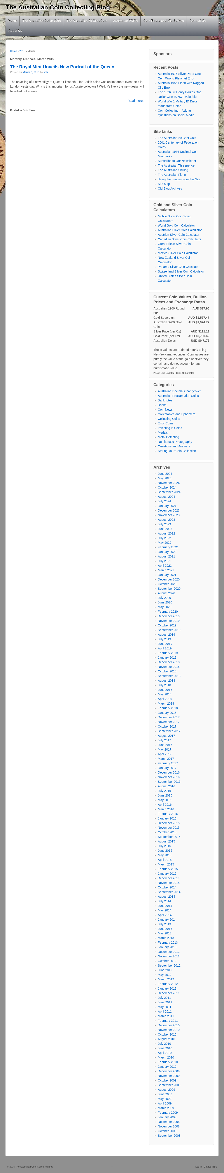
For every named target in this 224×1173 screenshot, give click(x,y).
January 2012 (167, 988)
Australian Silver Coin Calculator (180, 230)
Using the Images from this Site (179, 179)
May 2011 (164, 1007)
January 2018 (167, 712)
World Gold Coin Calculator (176, 225)
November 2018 (169, 666)
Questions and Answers (174, 446)
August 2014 (166, 896)
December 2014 (169, 878)
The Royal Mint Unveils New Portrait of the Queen (62, 66)
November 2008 (169, 1126)
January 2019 (167, 657)
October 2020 (167, 584)
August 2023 (166, 519)
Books (162, 405)
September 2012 (169, 965)
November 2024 (169, 483)
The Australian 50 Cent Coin (86, 21)
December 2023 (169, 510)
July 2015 (164, 846)
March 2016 (166, 809)
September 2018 (169, 676)
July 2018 (164, 685)
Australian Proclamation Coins (178, 395)
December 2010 (169, 1025)
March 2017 (166, 758)
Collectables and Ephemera (177, 414)
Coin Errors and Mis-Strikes (164, 21)
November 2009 (169, 1076)
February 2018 (168, 708)
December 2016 (169, 772)
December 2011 (169, 993)
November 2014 (169, 883)
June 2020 (165, 602)
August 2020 (166, 593)
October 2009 (167, 1080)
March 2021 (166, 570)
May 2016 (164, 800)
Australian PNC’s (125, 21)
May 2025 (164, 478)
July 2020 (164, 598)
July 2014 (164, 901)
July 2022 (164, 538)
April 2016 (165, 804)
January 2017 (167, 768)
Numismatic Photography (175, 441)
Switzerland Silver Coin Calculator (181, 271)
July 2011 (164, 997)
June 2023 (165, 529)
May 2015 (164, 855)
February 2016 (168, 814)
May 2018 (164, 694)
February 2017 (168, 763)
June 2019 (165, 643)
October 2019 (167, 625)
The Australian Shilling (173, 170)
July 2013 (164, 924)
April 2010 (165, 1053)
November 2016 (169, 777)
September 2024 (169, 492)
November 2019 (169, 621)
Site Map (164, 184)
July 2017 (164, 740)
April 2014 (165, 915)
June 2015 (165, 850)
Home (12, 21)
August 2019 (166, 634)
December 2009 (169, 1071)
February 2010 (168, 1062)
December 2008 (169, 1122)
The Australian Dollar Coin (42, 21)
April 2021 (165, 565)
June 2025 (165, 473)
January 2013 (167, 947)
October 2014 (167, 887)
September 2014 (169, 892)
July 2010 (164, 1043)
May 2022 (164, 542)
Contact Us (197, 21)
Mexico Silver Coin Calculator (178, 253)
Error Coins (165, 423)
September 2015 (169, 837)
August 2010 (166, 1039)
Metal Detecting (168, 437)
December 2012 (169, 951)
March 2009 (166, 1108)
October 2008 (167, 1131)
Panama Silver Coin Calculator (179, 267)
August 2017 (166, 735)
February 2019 (168, 653)
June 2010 (165, 1048)
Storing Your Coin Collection (177, 451)
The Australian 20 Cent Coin (177, 138)
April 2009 (165, 1103)
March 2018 (166, 703)
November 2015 (169, 827)
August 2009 (166, 1089)
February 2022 (168, 547)
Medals (163, 432)
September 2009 (169, 1085)
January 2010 (167, 1066)
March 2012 (166, 979)
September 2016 (169, 781)
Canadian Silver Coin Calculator (179, 239)
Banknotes (165, 400)
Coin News (29, 110)
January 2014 (167, 919)
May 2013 (164, 933)
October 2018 (167, 671)
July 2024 (164, 501)
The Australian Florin (172, 174)
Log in (198, 1166)
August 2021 (166, 556)
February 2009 (168, 1112)
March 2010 (166, 1057)
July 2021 (164, 561)
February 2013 (168, 942)
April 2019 (165, 648)
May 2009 (164, 1099)
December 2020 (169, 579)
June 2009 (165, 1094)
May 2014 (164, 910)
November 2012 (169, 956)
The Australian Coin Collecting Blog (58, 7)
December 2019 (169, 616)
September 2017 (169, 731)
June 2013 (165, 928)
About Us (15, 30)
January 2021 (167, 575)
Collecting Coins (169, 418)
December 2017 (169, 717)
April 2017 (165, 754)
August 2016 (166, 786)
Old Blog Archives (170, 188)
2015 (22, 51)
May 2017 (164, 749)
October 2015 (167, 832)
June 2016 (165, 795)
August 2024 (166, 496)
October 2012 (167, 961)
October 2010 (167, 1034)
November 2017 (169, 722)
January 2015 (167, 873)
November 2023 (169, 515)
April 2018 (165, 699)
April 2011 (165, 1011)
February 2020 (168, 611)
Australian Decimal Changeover (179, 391)
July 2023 (164, 524)
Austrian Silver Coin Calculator (179, 234)
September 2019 (169, 630)
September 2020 (169, 588)
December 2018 (169, 662)
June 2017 (165, 745)
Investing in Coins (170, 428)
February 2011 (168, 1020)
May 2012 (164, 974)
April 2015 (165, 860)
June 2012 (165, 970)
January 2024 (167, 506)
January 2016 (167, 818)
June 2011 (165, 1002)
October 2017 (167, 726)
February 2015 (168, 869)
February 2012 (168, 984)
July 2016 (164, 791)
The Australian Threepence (176, 165)
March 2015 (166, 864)
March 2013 (166, 938)
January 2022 (167, 552)
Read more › (136, 100)
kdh (46, 72)
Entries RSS (210, 1166)
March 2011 (166, 1016)
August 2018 (166, 680)
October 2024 (167, 487)
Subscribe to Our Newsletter (177, 161)
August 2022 (166, 533)
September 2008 (169, 1135)
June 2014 (165, 905)
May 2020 (164, 607)
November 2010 (169, 1030)
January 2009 (167, 1117)
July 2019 (164, 639)
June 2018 (165, 689)
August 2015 (166, 841)
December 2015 (169, 823)
